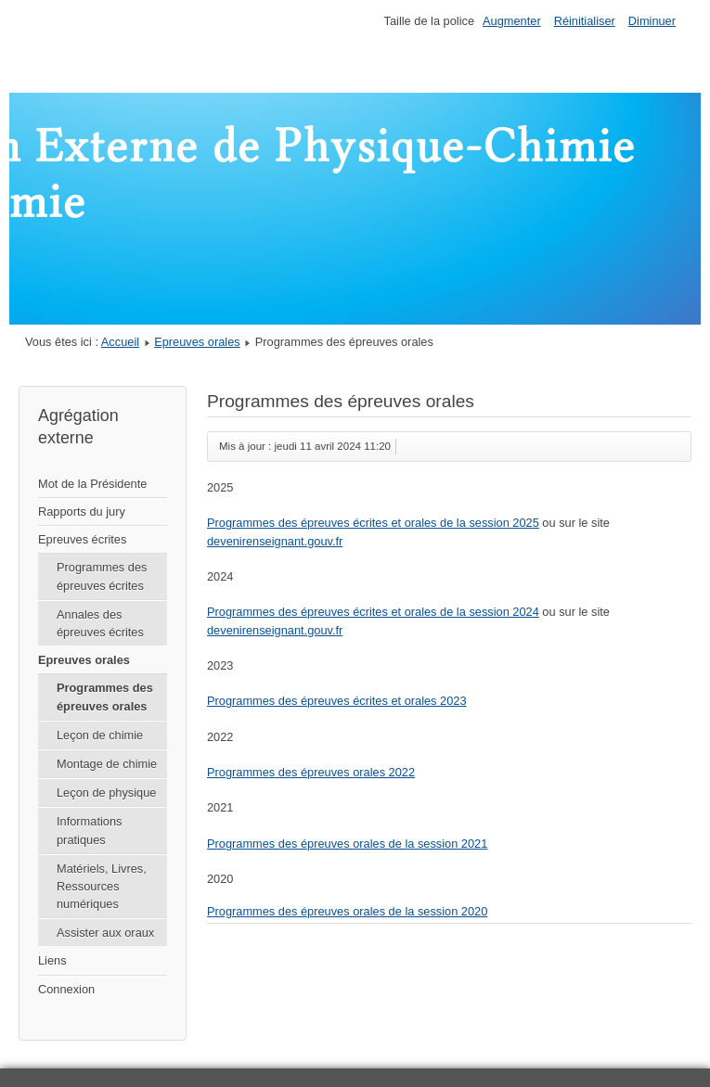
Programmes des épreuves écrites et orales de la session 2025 (373, 523)
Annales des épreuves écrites (100, 623)
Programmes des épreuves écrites (102, 576)
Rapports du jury (81, 511)
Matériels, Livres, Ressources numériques (102, 886)
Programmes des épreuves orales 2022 (311, 772)
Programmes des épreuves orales (105, 696)
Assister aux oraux (105, 933)
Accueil (120, 342)
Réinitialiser (584, 21)
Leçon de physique (106, 792)
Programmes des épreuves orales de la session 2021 (347, 843)
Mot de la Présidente (92, 484)
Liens (52, 960)
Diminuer (652, 21)
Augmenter (512, 21)
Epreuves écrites (82, 539)
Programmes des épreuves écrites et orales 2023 (337, 701)
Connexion (66, 989)
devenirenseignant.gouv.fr (274, 541)
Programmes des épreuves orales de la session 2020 (347, 911)
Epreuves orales (196, 342)
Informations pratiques (89, 830)
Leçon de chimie (100, 735)
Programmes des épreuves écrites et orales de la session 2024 (373, 612)
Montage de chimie (107, 764)
